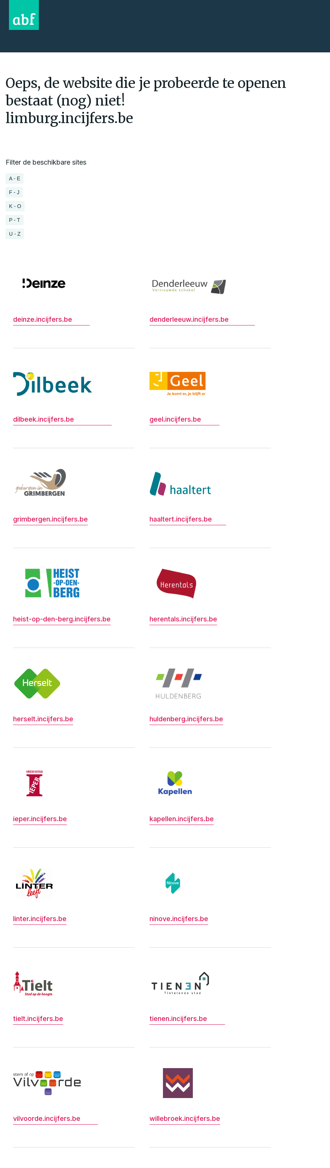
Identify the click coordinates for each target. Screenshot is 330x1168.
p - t (14, 220)
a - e (14, 178)
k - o (15, 206)
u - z (15, 234)
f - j (14, 192)
